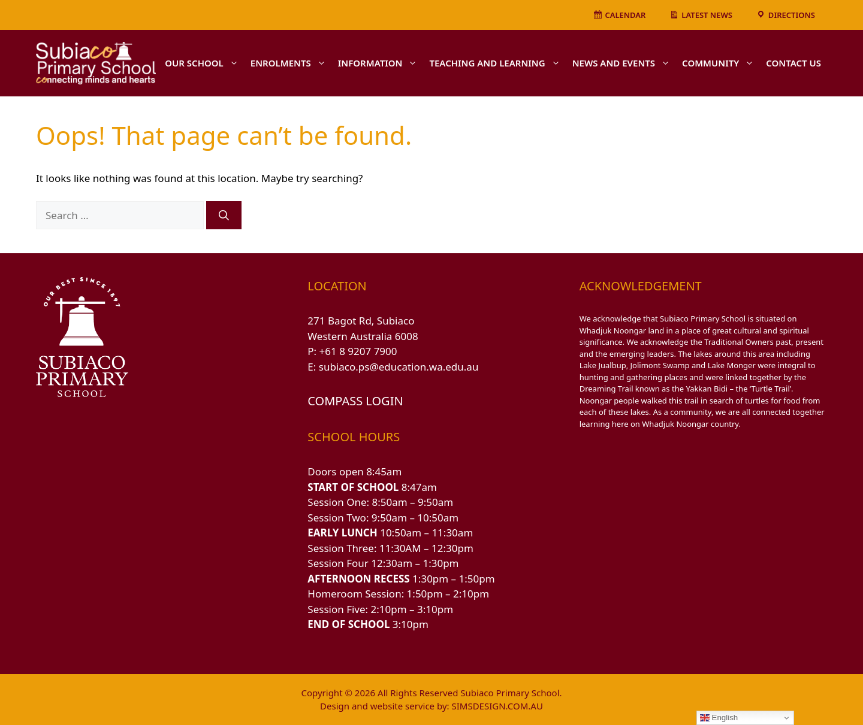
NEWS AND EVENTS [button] (624, 63)
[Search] (224, 215)
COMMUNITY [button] (721, 63)
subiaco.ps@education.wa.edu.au (399, 367)
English (719, 718)
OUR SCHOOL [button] (205, 63)
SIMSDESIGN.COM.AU (496, 706)
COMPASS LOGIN (355, 401)
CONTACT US (793, 63)
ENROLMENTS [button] (291, 63)
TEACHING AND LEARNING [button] (497, 63)
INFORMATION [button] (381, 63)
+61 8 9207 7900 (358, 351)
